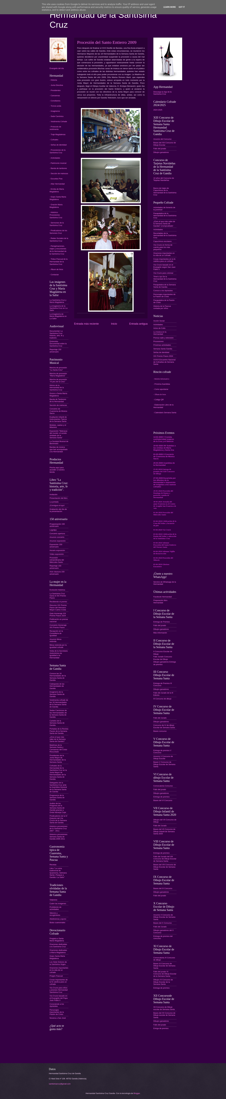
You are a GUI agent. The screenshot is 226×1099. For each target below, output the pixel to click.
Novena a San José (58, 1018)
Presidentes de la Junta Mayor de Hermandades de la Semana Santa (58, 758)
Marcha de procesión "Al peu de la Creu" (58, 380)
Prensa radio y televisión (163, 338)
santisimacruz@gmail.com (59, 1084)
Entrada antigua (138, 323)
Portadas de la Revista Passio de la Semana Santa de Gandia (59, 731)
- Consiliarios (55, 101)
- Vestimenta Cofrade (58, 121)
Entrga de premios (160, 1028)
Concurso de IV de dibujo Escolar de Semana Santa (164, 726)
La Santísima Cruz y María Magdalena (58, 301)
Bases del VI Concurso (162, 800)
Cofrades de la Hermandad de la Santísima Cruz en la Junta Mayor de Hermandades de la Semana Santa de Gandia (58, 772)
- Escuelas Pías (56, 179)
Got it (182, 7)
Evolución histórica (57, 590)
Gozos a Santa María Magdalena (58, 394)
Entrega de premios (161, 797)
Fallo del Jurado (160, 718)
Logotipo (53, 530)
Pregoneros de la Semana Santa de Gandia (57, 797)
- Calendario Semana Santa (164, 412)
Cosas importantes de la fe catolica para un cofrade (59, 982)
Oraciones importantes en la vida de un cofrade (59, 970)
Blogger (137, 1093)
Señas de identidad (161, 352)
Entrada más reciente (86, 323)
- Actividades (55, 158)
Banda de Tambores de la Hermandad (58, 400)
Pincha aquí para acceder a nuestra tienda (57, 469)
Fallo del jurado (159, 148)
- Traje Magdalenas (57, 134)
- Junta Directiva (56, 85)
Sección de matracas (58, 405)
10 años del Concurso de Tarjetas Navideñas (163, 179)
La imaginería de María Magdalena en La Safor (58, 316)
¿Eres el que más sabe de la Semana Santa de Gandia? (58, 739)
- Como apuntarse (160, 389)
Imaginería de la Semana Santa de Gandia (57, 694)
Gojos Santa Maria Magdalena (57, 957)
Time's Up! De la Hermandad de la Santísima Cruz (164, 279)
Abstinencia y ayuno (58, 919)
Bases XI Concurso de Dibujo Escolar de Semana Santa (164, 965)
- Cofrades (54, 140)
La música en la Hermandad (159, 333)
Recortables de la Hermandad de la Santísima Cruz (164, 235)
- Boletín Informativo (161, 379)
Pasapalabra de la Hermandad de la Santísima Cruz (164, 215)
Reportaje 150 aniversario (55, 350)
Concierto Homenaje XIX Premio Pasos (58, 626)
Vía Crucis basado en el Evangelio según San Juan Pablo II (164, 267)
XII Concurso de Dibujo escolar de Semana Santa (164, 1008)
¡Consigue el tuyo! (57, 505)
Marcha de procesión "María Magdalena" (58, 374)
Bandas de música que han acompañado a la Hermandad (59, 449)
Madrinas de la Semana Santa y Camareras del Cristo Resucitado (58, 748)
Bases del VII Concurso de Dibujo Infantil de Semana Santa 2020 (164, 831)
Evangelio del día (57, 68)
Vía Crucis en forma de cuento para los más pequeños (162, 247)
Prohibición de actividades (55, 908)
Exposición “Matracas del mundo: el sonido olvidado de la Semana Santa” (58, 434)
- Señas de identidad (58, 145)
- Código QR (158, 399)
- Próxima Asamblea (161, 384)
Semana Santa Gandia (162, 349)
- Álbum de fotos (56, 269)
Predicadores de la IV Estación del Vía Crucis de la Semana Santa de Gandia (58, 819)
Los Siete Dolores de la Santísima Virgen (58, 963)
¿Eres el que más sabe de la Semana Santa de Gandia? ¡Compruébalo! (164, 223)
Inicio (114, 323)
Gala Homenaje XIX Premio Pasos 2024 (58, 614)
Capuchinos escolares (162, 241)
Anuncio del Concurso (162, 139)
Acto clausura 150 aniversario (57, 573)
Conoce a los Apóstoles (163, 290)
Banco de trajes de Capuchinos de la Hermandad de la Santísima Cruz (164, 191)
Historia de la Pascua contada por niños (162, 307)
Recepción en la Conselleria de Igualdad (56, 633)
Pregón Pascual (56, 976)
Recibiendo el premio (58, 602)
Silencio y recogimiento (55, 914)
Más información (160, 633)
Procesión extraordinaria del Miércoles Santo (57, 560)
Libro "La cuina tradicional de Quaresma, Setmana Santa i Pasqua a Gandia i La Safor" (58, 872)
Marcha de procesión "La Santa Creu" (58, 369)
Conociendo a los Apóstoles (57, 1005)
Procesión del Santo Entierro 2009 (106, 42)
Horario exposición (57, 550)
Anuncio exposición (58, 541)
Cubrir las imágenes (58, 903)
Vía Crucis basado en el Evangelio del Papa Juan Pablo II (59, 998)
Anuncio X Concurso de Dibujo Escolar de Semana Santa (164, 917)
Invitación (53, 494)
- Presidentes (55, 90)
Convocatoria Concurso (163, 786)
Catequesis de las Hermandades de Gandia (57, 686)
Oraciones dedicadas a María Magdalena (58, 951)
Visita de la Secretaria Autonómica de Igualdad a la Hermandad (59, 654)
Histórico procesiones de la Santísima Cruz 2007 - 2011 (58, 828)
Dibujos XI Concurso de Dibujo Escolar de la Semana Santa (163, 982)
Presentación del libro (58, 498)
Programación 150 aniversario (57, 525)
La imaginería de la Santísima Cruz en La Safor (58, 308)
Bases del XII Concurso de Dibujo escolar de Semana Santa (164, 1015)
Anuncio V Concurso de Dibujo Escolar (163, 757)
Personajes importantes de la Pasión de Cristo (57, 1012)
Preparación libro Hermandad (160, 601)
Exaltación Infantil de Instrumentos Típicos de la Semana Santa (58, 419)
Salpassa (53, 900)
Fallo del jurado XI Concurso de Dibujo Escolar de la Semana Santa (164, 974)
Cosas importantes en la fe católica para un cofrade (164, 260)
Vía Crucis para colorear (163, 273)
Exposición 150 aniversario (56, 545)
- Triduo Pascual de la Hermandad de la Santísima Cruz (59, 261)
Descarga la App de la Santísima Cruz (162, 93)
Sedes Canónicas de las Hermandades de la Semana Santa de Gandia (58, 713)
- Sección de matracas (59, 173)
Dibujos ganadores (161, 152)
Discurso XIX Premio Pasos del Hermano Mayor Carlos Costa (58, 607)
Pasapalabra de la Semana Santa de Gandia (164, 286)
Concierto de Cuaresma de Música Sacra (58, 411)
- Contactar (54, 274)
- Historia (53, 80)
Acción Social (158, 321)
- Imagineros (55, 111)
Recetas (53, 865)
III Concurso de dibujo (162, 699)
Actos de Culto (159, 328)
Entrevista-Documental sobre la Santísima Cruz (58, 343)
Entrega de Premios (161, 622)
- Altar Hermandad (57, 184)
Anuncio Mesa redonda (55, 640)
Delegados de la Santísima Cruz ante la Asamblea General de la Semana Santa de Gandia (58, 787)
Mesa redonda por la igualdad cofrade (58, 646)
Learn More (169, 7)
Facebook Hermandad (162, 597)
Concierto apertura (57, 533)
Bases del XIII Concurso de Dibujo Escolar (164, 144)
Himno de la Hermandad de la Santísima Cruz (57, 387)
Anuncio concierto (57, 537)
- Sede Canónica (56, 116)
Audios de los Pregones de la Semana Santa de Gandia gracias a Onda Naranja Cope (58, 807)
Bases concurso (160, 731)
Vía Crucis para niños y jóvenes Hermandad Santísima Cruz (59, 990)
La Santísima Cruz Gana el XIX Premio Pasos (58, 595)
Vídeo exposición (57, 554)
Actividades (158, 229)
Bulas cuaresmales (57, 922)
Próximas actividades (162, 345)
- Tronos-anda (55, 106)
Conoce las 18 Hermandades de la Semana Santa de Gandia (58, 676)
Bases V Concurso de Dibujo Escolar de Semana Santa (164, 764)
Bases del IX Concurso (162, 888)
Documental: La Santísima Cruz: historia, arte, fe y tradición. (57, 334)
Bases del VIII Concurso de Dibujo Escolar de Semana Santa (164, 867)
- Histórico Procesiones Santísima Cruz (56, 215)
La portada (54, 502)
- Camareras (55, 95)
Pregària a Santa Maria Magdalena (57, 939)
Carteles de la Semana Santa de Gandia (57, 723)
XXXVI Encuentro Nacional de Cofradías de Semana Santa (164, 362)
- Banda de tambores (58, 168)
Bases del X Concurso (162, 923)
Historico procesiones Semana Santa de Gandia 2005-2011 (58, 836)
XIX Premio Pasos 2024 (163, 356)
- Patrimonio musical (58, 163)
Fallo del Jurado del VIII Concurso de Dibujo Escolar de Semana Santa (164, 858)
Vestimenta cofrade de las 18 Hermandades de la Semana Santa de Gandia (59, 703)
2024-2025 (157, 110)
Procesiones (158, 341)
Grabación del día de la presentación (58, 510)
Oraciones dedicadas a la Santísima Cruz (58, 945)
